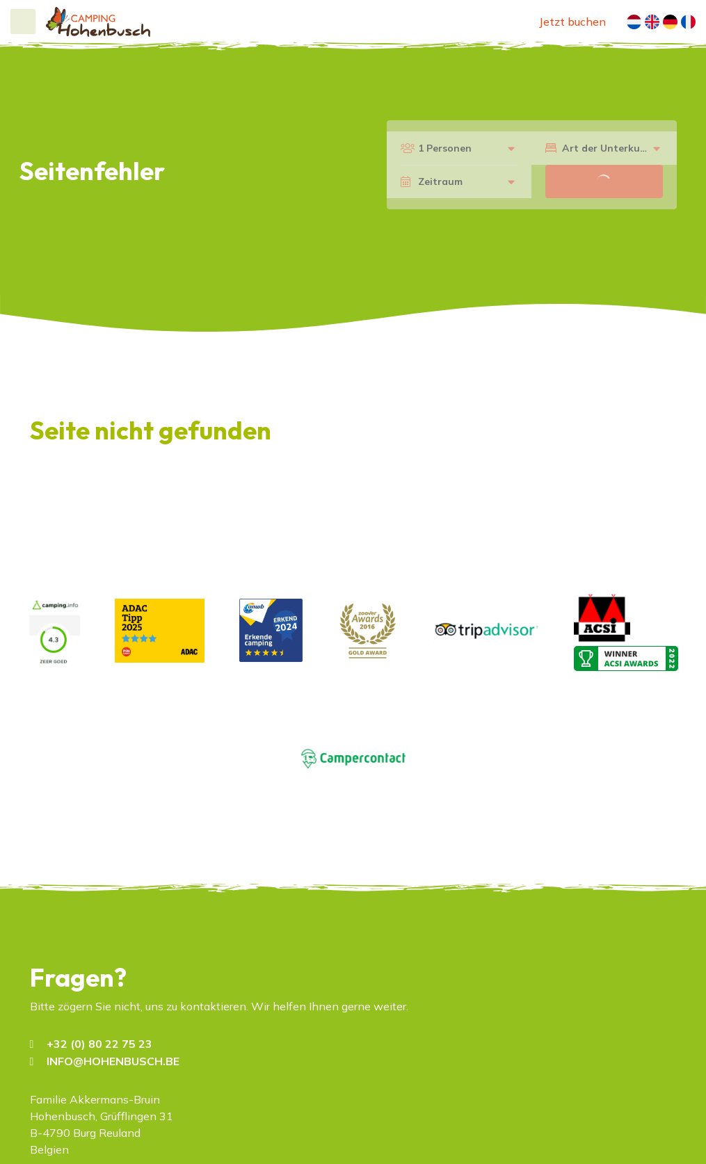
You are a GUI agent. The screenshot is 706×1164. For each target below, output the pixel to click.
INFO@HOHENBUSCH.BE (113, 1061)
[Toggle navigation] (22, 21)
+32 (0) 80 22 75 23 (99, 1044)
